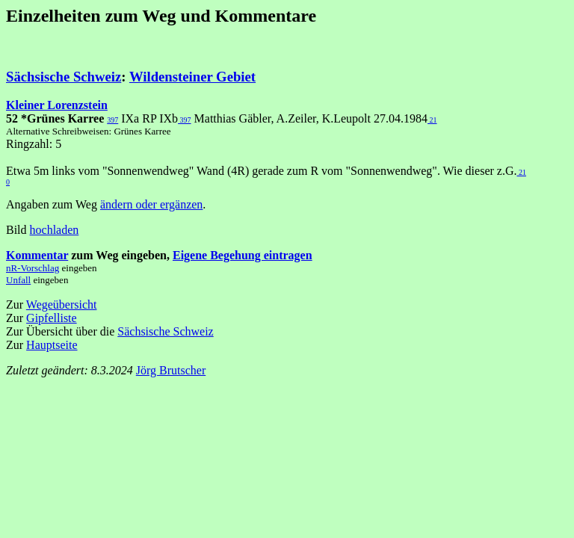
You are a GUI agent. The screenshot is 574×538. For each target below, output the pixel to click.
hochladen (54, 229)
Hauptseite (51, 344)
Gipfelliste (51, 318)
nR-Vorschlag (32, 267)
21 (432, 120)
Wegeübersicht (61, 304)
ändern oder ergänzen (151, 204)
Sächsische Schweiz (63, 76)
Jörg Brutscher (171, 370)
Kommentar (37, 255)
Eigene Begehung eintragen (242, 255)
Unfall (18, 279)
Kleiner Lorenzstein (57, 105)
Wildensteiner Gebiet (192, 76)
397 (112, 120)
